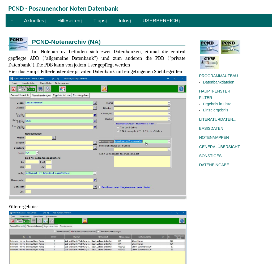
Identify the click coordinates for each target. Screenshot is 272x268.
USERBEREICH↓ (161, 20)
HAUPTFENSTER (214, 91)
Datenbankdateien (218, 82)
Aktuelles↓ (35, 20)
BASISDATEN (211, 128)
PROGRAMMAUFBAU (218, 76)
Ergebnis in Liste (217, 104)
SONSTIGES (210, 156)
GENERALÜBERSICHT (219, 147)
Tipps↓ (101, 20)
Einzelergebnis (215, 110)
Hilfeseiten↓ (70, 20)
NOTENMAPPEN (214, 137)
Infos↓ (125, 20)
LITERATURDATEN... (217, 119)
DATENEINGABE (214, 165)
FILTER (205, 97)
